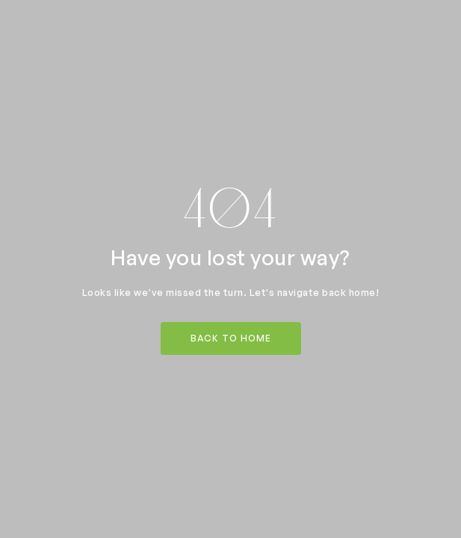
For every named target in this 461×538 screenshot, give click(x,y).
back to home (231, 338)
